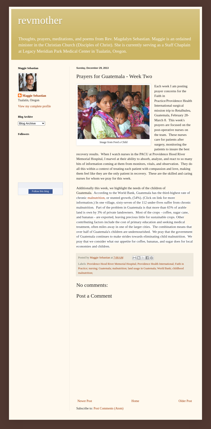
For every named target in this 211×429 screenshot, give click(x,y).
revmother (40, 20)
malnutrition (96, 198)
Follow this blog (40, 191)
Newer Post (84, 401)
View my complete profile (34, 106)
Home (135, 401)
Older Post (185, 401)
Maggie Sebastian (34, 95)
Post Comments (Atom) (108, 408)
